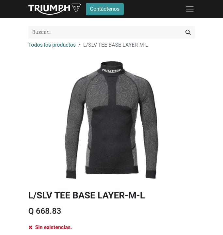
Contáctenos (105, 9)
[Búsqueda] (188, 32)
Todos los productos (52, 45)
